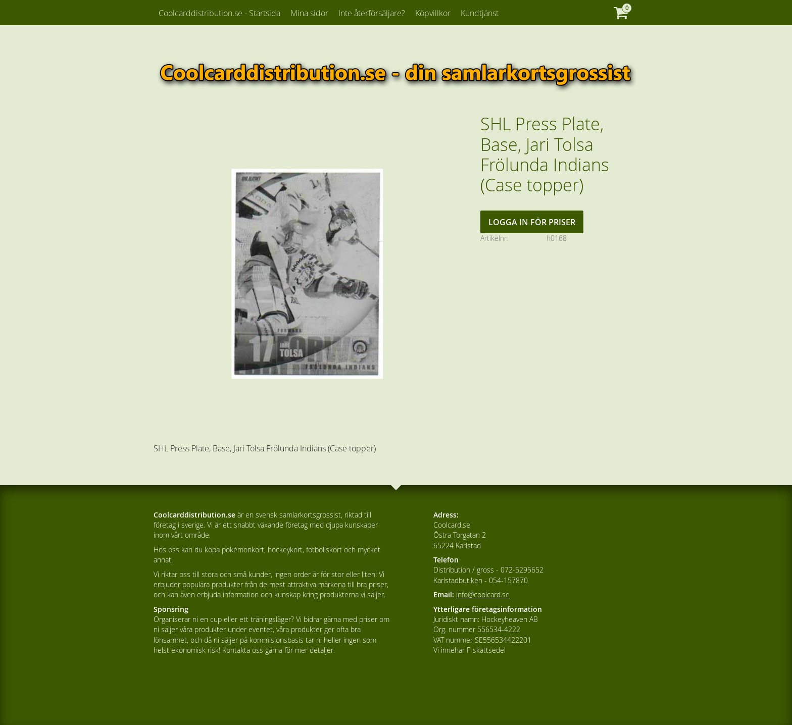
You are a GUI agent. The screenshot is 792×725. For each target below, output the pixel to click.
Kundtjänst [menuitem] (480, 13)
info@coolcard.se (483, 594)
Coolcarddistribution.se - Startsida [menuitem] (219, 13)
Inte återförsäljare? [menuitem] (371, 13)
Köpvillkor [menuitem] (433, 13)
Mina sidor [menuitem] (309, 13)
